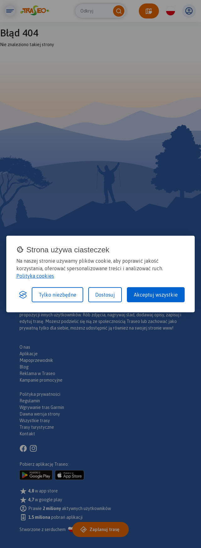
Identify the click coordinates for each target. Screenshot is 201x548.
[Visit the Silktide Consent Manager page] (23, 294)
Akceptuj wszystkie (156, 295)
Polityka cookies (35, 276)
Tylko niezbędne (57, 295)
